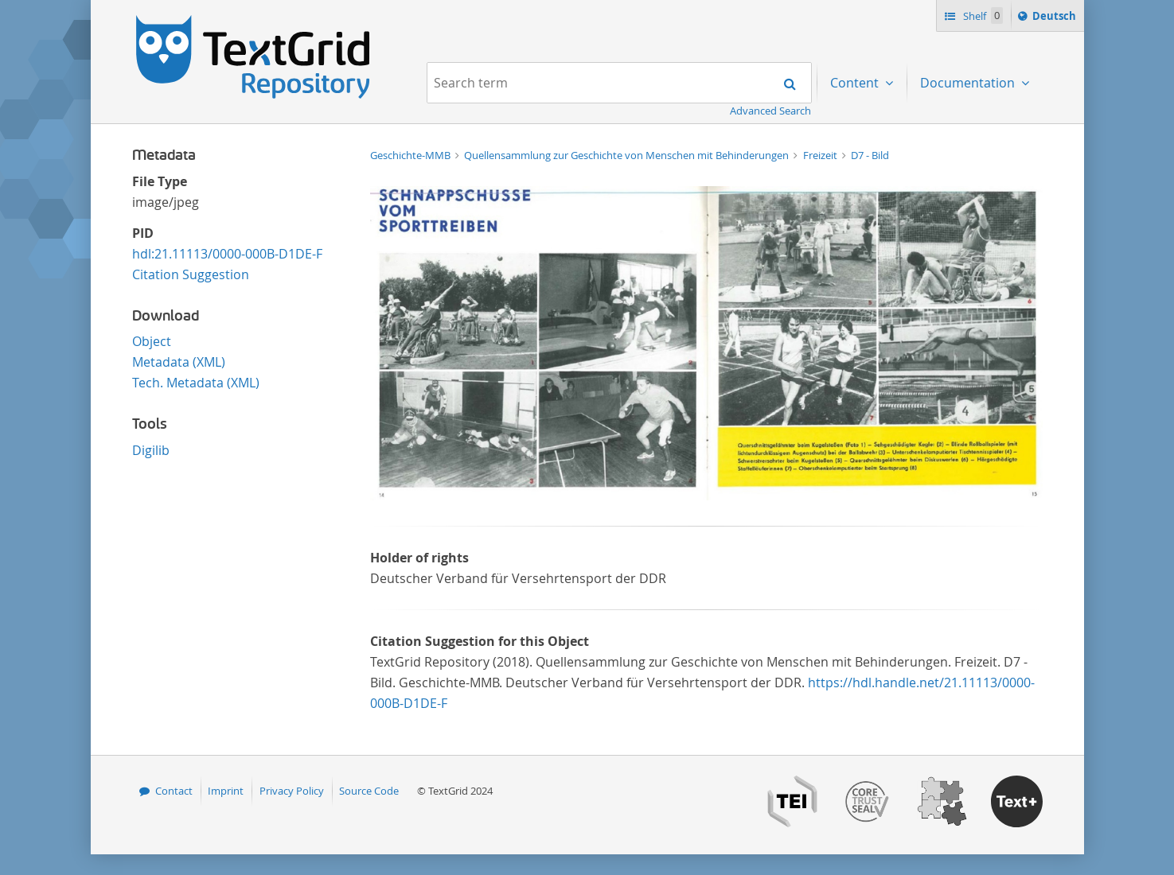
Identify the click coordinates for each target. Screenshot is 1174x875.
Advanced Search (770, 110)
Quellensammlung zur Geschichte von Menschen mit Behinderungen (627, 155)
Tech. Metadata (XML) (195, 382)
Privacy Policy (291, 791)
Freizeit (821, 155)
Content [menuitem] (856, 82)
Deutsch (1056, 18)
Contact (174, 791)
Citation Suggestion (190, 274)
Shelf (982, 15)
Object (151, 341)
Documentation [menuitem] (969, 82)
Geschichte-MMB (411, 155)
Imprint (226, 791)
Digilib (151, 450)
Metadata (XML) (178, 362)
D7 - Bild (870, 155)
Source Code (369, 791)
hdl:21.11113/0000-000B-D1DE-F (227, 253)
